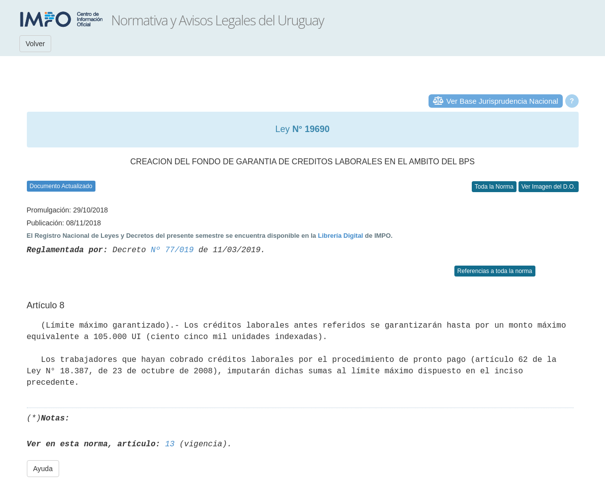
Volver (35, 44)
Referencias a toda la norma (494, 271)
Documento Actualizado (61, 186)
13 (169, 444)
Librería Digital (340, 235)
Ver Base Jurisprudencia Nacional (502, 101)
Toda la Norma (494, 186)
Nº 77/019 (172, 250)
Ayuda (43, 469)
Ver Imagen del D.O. (548, 186)
